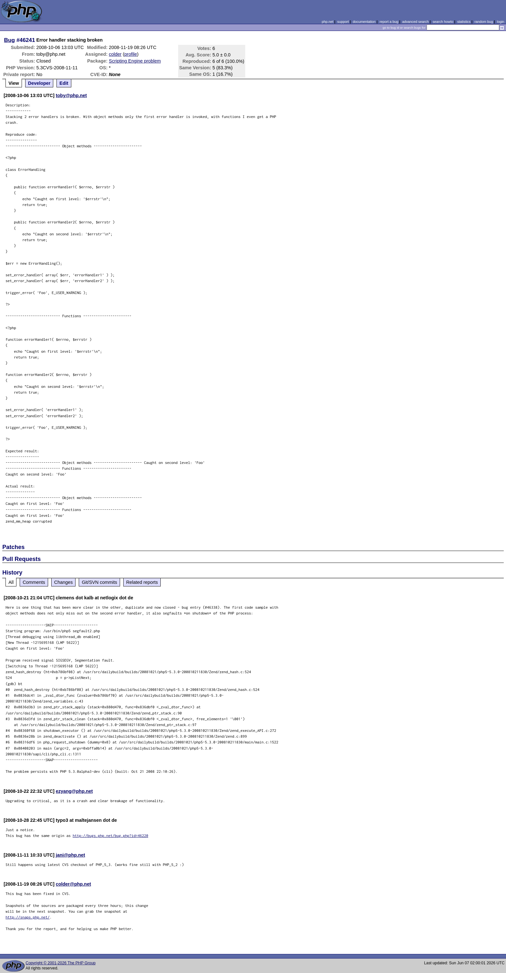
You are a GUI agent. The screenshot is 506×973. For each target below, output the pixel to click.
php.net (327, 22)
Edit (63, 83)
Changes (63, 582)
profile (130, 54)
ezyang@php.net (74, 791)
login (500, 22)
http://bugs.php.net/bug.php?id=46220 (110, 835)
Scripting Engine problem (135, 61)
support (343, 22)
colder (115, 54)
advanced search (415, 22)
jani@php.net (70, 855)
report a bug (389, 22)
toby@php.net (71, 95)
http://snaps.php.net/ (27, 917)
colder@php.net (73, 884)
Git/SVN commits (99, 582)
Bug (9, 40)
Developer (39, 83)
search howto (442, 22)
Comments (34, 582)
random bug (483, 22)
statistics (464, 22)
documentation (364, 22)
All (11, 582)
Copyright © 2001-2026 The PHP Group (60, 963)
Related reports (142, 582)
